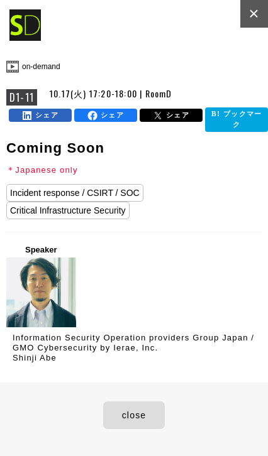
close (134, 415)
